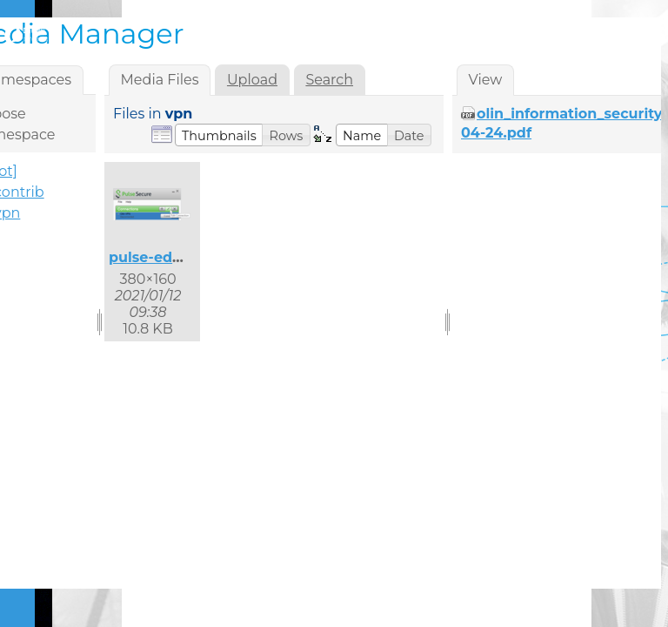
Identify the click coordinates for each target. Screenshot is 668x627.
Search (329, 79)
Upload (252, 79)
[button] (219, 135)
